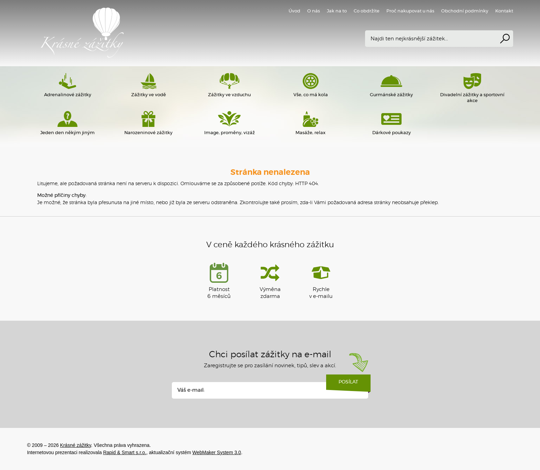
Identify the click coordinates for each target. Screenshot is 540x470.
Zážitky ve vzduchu (229, 85)
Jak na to (337, 11)
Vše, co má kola (310, 85)
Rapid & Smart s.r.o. (124, 452)
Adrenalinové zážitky (67, 85)
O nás (313, 11)
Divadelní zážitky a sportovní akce (472, 88)
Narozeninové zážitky (148, 123)
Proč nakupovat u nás (410, 11)
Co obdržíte (367, 11)
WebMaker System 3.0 (217, 452)
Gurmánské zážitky (391, 85)
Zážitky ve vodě (148, 85)
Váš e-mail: (191, 390)
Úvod (294, 11)
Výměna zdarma (270, 281)
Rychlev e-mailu (321, 281)
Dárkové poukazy (391, 123)
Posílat (348, 384)
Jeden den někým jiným (67, 123)
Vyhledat (505, 38)
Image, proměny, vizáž (229, 123)
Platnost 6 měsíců (219, 281)
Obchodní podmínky (464, 11)
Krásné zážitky (127, 33)
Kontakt (504, 11)
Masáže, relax (310, 123)
